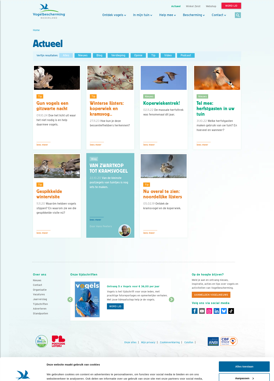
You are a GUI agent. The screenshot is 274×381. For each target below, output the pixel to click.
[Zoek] (238, 15)
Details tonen (55, 373)
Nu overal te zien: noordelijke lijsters (162, 194)
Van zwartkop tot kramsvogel (109, 168)
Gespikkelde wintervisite (49, 194)
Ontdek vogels (112, 15)
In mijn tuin (141, 15)
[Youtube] (202, 311)
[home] (49, 11)
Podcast (186, 55)
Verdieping (118, 55)
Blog (99, 55)
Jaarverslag (40, 299)
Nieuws (83, 55)
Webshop (211, 6)
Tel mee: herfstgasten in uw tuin (216, 109)
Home (36, 30)
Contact (217, 15)
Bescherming (192, 15)
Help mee (166, 15)
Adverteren (39, 308)
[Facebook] (194, 311)
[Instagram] (209, 311)
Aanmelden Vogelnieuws (211, 294)
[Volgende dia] (171, 310)
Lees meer (42, 144)
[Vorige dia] (70, 310)
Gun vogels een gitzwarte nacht (52, 106)
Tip (153, 55)
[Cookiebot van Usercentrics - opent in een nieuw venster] (23, 374)
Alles (66, 55)
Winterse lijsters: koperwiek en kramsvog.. (107, 109)
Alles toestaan (244, 343)
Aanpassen (244, 355)
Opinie (138, 55)
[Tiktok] (231, 311)
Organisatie (40, 289)
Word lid (115, 306)
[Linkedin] (216, 311)
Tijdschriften (40, 304)
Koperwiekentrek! (161, 103)
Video (168, 55)
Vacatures (39, 294)
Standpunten (40, 313)
